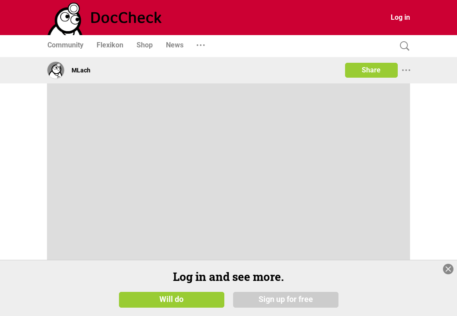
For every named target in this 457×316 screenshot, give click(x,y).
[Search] (402, 46)
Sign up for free (286, 299)
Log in (400, 17)
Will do (171, 299)
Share (371, 70)
